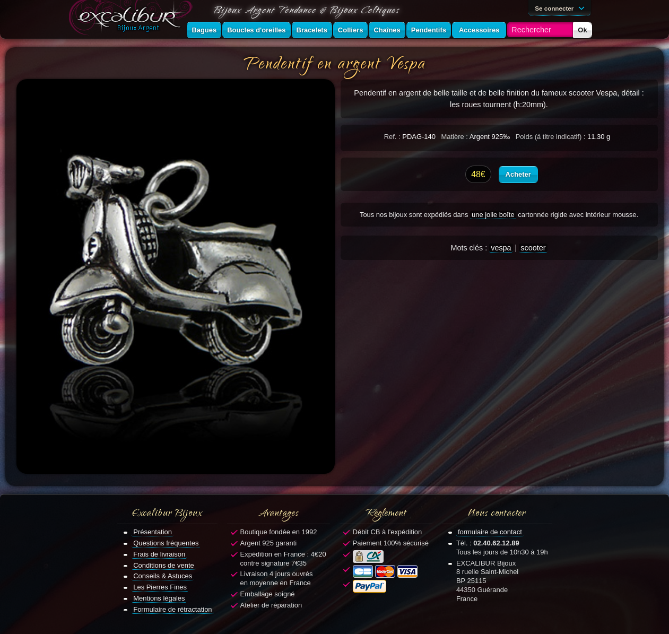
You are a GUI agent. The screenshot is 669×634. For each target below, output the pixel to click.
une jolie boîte (493, 215)
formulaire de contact (490, 532)
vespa (501, 248)
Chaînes (386, 30)
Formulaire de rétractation (172, 609)
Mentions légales (159, 598)
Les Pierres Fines (160, 587)
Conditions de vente (163, 565)
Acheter (518, 174)
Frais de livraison (159, 554)
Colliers (350, 30)
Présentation (152, 532)
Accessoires (479, 30)
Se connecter (561, 7)
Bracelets (312, 30)
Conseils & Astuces (162, 576)
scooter (532, 248)
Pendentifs (428, 30)
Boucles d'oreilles (256, 30)
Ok (582, 30)
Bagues (204, 30)
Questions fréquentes (165, 543)
